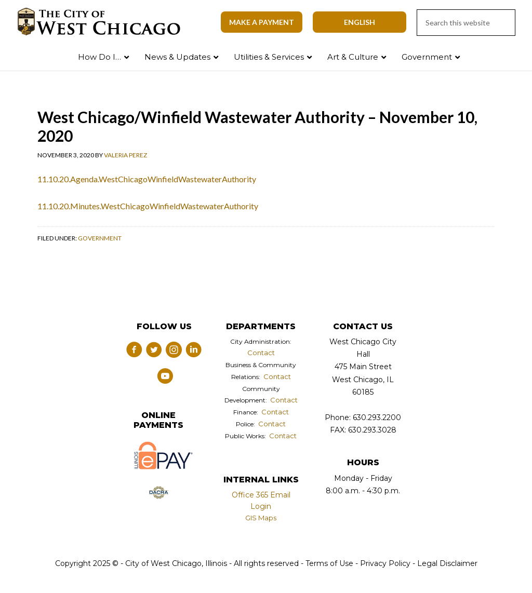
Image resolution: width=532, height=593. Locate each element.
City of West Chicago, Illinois (105, 22)
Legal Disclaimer (447, 563)
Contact (261, 352)
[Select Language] (359, 22)
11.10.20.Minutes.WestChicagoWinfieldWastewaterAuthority (147, 206)
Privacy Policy (385, 563)
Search (502, 55)
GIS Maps (260, 518)
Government (100, 238)
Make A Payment (261, 22)
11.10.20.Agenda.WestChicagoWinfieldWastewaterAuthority (146, 179)
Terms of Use (328, 563)
